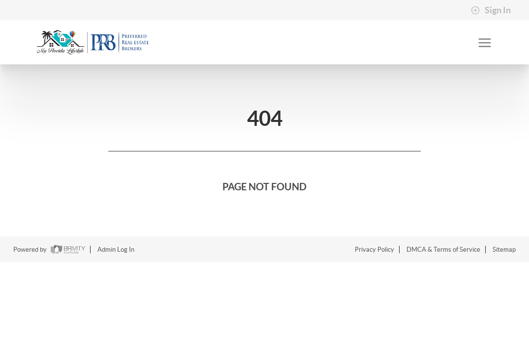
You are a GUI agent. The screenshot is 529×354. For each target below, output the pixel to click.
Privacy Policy (374, 249)
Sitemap (504, 249)
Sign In (491, 10)
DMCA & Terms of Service (443, 249)
